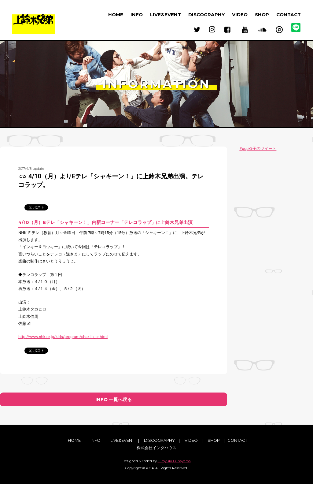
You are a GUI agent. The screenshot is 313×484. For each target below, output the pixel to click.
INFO (137, 14)
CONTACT (288, 14)
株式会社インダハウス (156, 447)
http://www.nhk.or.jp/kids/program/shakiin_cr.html (63, 336)
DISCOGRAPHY (206, 14)
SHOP (262, 14)
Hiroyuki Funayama (174, 461)
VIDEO (240, 14)
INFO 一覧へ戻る (113, 399)
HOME (115, 14)
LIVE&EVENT (165, 14)
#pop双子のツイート (257, 148)
